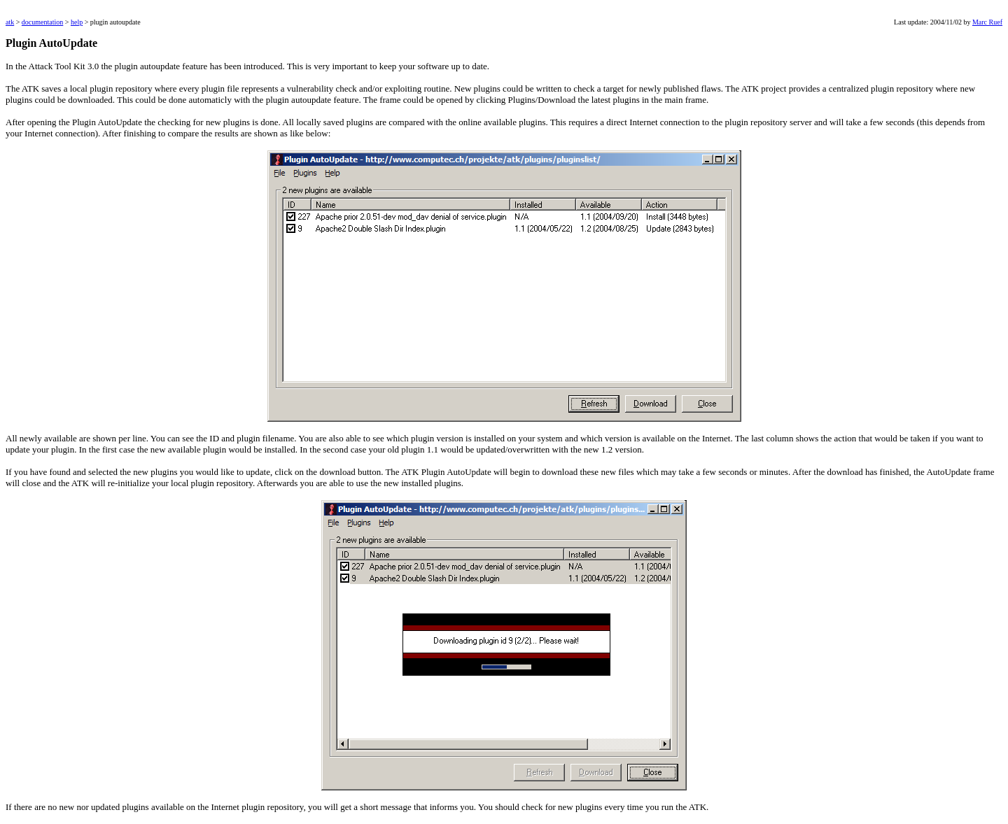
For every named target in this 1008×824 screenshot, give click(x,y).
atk (10, 22)
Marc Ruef (987, 22)
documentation (42, 22)
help (77, 22)
